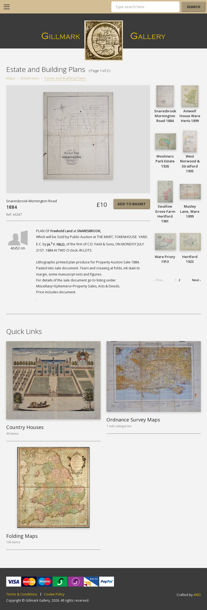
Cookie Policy (54, 594)
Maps (10, 78)
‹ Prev (158, 280)
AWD (197, 594)
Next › (196, 280)
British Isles (30, 78)
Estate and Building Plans (65, 78)
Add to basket (132, 203)
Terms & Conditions (21, 594)
